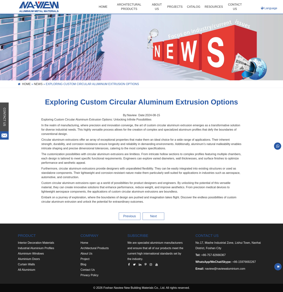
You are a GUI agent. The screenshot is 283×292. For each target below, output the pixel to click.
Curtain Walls (26, 264)
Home (103, 6)
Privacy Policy (89, 275)
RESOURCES (214, 6)
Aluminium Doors (29, 258)
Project (85, 258)
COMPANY (89, 236)
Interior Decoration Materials (36, 242)
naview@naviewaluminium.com (225, 268)
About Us (86, 253)
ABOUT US (157, 6)
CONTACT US (235, 6)
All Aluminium (26, 269)
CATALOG (193, 6)
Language (269, 8)
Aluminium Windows (31, 253)
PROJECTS (174, 6)
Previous (129, 216)
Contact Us (87, 269)
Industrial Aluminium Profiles (36, 248)
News (38, 84)
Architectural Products (129, 6)
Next (153, 216)
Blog (83, 264)
